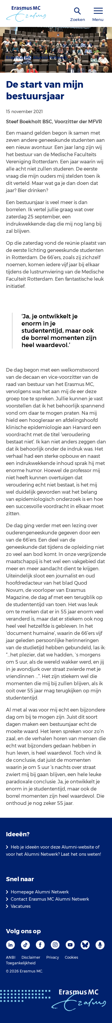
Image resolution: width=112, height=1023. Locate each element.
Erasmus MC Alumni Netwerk (36, 57)
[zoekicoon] (77, 11)
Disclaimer (31, 957)
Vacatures (20, 906)
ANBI (11, 957)
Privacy (52, 957)
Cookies (71, 957)
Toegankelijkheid (21, 963)
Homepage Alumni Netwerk (40, 892)
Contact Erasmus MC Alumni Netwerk (50, 899)
